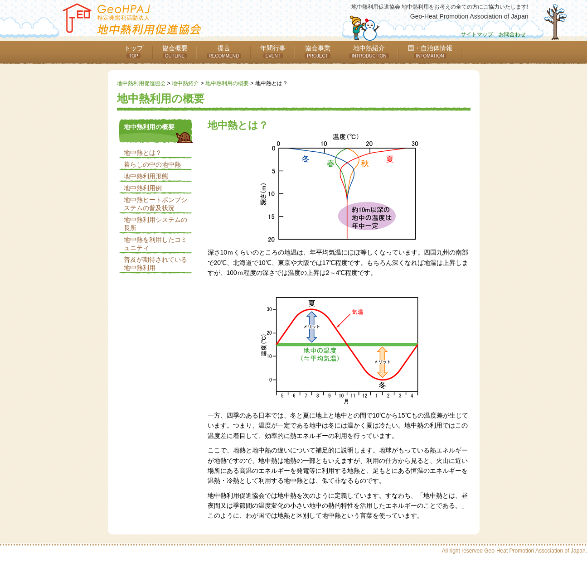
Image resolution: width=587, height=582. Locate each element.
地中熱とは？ (143, 152)
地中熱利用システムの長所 (155, 223)
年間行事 (273, 51)
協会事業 (317, 51)
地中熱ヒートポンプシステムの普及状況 (155, 204)
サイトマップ (477, 34)
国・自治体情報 (430, 51)
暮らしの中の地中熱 (152, 164)
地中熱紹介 (369, 51)
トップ (133, 51)
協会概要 (175, 51)
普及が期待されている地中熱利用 (155, 263)
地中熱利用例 (143, 188)
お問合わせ (512, 34)
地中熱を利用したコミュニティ (155, 243)
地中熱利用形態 (146, 176)
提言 (224, 51)
